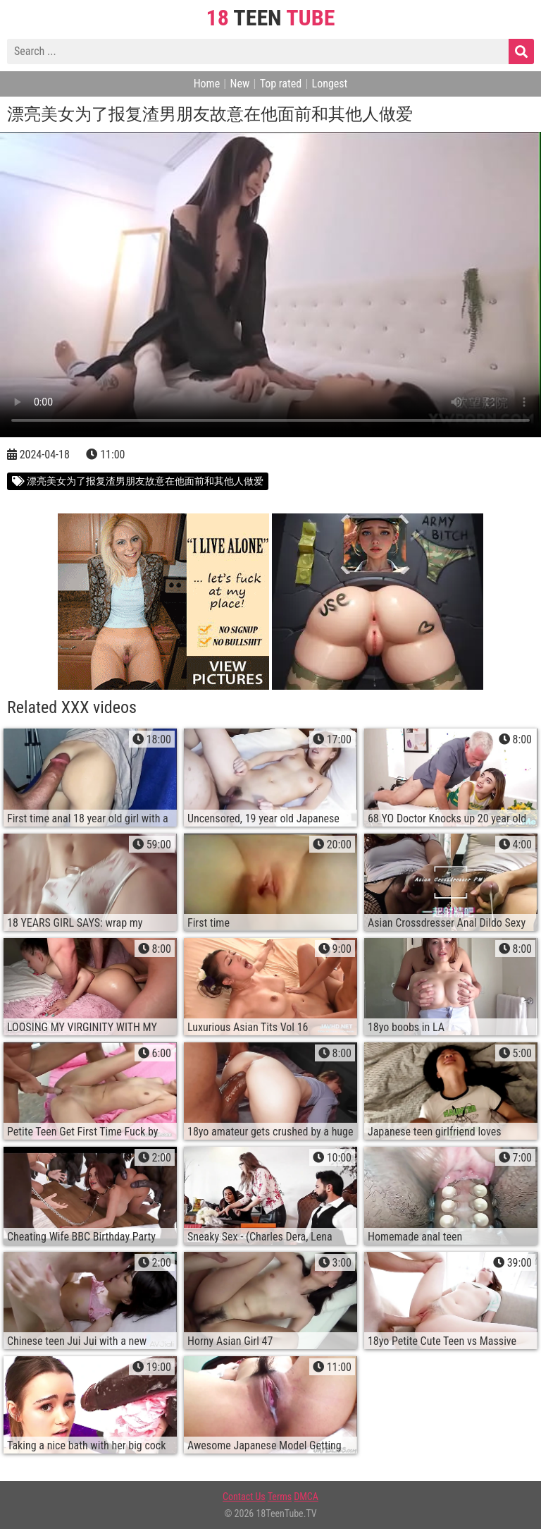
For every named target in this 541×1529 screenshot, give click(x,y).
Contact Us (244, 1496)
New (239, 83)
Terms (280, 1496)
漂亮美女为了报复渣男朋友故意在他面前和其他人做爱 (137, 481)
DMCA (306, 1496)
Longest (330, 83)
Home (207, 83)
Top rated (281, 83)
